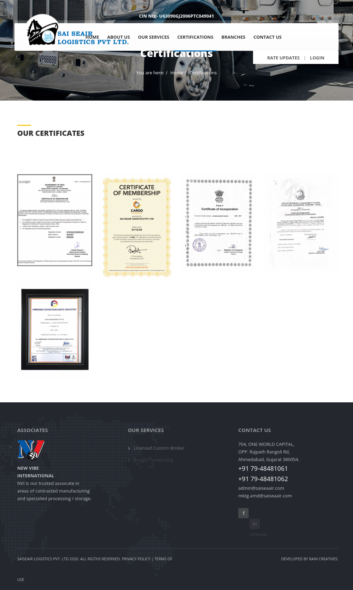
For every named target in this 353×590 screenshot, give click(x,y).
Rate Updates (283, 58)
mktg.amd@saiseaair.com (265, 496)
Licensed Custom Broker (159, 451)
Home (176, 72)
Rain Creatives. (324, 558)
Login (317, 58)
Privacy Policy (136, 558)
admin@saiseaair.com (261, 488)
